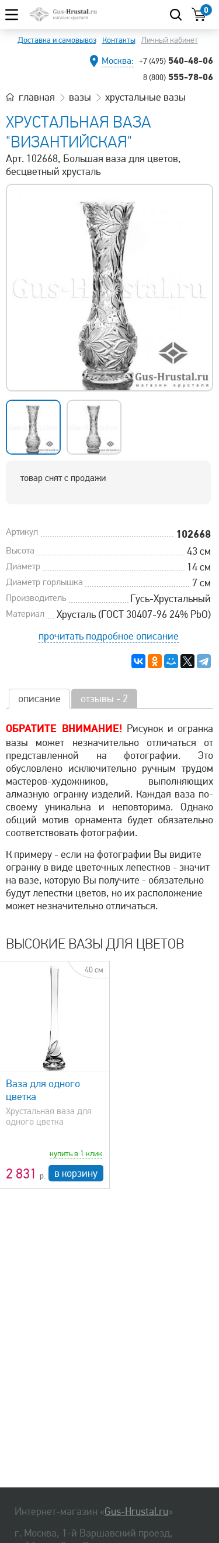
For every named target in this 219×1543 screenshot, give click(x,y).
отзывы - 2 (104, 698)
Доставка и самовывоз (57, 40)
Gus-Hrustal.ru (136, 1511)
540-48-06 (176, 60)
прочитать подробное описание (109, 636)
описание (39, 698)
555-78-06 (178, 77)
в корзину (76, 1173)
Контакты (118, 40)
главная (37, 97)
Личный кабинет (169, 40)
